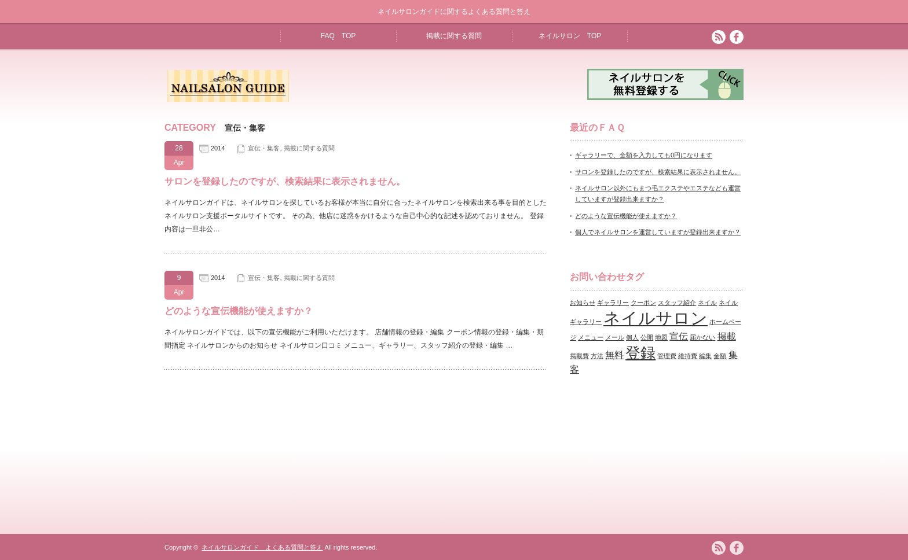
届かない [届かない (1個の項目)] (702, 337)
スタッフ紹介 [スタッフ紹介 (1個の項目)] (677, 302)
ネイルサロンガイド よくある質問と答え (262, 547)
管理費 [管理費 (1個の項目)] (666, 355)
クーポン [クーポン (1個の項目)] (643, 302)
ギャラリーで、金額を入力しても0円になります (643, 155)
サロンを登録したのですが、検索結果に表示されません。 (284, 181)
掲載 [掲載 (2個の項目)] (726, 336)
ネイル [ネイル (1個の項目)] (707, 302)
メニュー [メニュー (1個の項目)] (590, 337)
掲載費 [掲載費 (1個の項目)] (579, 355)
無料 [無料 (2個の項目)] (614, 354)
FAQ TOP (338, 36)
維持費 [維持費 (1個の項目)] (687, 355)
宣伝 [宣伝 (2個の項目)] (678, 336)
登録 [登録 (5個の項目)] (640, 353)
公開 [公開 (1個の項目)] (646, 337)
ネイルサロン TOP (570, 36)
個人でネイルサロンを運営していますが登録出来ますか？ (658, 232)
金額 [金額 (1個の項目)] (719, 355)
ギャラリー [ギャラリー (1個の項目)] (613, 302)
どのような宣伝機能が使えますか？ (238, 311)
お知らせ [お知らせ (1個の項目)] (582, 302)
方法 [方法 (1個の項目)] (597, 355)
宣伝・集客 (264, 148)
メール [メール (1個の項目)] (614, 337)
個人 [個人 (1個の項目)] (632, 337)
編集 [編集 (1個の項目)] (705, 355)
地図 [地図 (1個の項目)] (661, 337)
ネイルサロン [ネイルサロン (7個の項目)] (655, 317)
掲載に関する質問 (454, 36)
